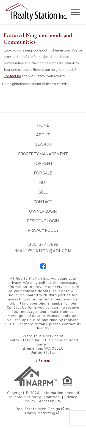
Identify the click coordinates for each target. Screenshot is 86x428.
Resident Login (43, 221)
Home (43, 125)
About (43, 135)
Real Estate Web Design (40, 409)
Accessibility (50, 401)
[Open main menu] (75, 12)
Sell (43, 192)
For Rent (43, 163)
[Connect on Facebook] (43, 267)
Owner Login (43, 211)
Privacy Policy (43, 230)
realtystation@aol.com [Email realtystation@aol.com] (43, 251)
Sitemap (43, 360)
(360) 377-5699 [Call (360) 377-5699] (43, 244)
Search (43, 144)
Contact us (12, 76)
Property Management (43, 154)
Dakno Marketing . (42, 413)
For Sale (43, 173)
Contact (43, 202)
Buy (43, 182)
